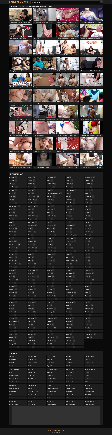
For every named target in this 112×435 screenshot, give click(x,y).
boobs (12, 296)
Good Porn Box (70, 363)
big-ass (13, 241)
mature (50, 302)
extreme (31, 267)
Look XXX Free (51, 375)
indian (50, 244)
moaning (51, 312)
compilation (14, 347)
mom (50, 315)
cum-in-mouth (33, 196)
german (31, 328)
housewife (51, 225)
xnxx (87, 321)
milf (49, 305)
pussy (69, 232)
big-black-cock (14, 244)
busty (12, 305)
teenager (88, 222)
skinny (69, 299)
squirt (69, 334)
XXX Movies (88, 398)
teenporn (89, 232)
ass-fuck (13, 203)
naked (50, 321)
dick (30, 235)
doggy (31, 244)
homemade (51, 216)
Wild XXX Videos (70, 366)
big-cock (13, 257)
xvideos (88, 325)
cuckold (31, 190)
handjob (51, 187)
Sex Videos (31, 369)
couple (31, 180)
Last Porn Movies (33, 398)
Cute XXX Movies (51, 404)
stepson (88, 187)
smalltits (69, 321)
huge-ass (51, 228)
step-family (70, 341)
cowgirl (31, 184)
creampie (32, 187)
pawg (68, 193)
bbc (11, 219)
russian (69, 280)
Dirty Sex (11, 366)
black (12, 276)
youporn (88, 337)
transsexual (89, 273)
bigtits (12, 273)
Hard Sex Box (13, 398)
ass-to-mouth (14, 206)
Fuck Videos (12, 385)
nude (50, 334)
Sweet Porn (12, 401)
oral (49, 344)
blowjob (13, 286)
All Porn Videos (32, 388)
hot (49, 222)
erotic (31, 257)
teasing (88, 212)
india (50, 241)
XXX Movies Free (32, 385)
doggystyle (32, 248)
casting (12, 315)
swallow (88, 203)
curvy (31, 209)
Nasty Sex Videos (33, 359)
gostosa (31, 341)
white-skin (89, 312)
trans (88, 267)
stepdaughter (90, 177)
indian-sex (51, 251)
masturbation (52, 299)
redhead (70, 257)
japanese (51, 260)
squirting (70, 337)
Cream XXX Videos (33, 391)
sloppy (69, 308)
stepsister (89, 184)
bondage (13, 292)
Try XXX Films (31, 401)
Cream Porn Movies (52, 388)
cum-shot (32, 200)
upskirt (88, 286)
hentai (50, 206)
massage (51, 292)
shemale (70, 296)
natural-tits (51, 328)
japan (50, 257)
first (30, 299)
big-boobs (13, 248)
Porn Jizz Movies (51, 391)
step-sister (70, 347)
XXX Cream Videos (90, 369)
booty (12, 299)
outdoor (69, 184)
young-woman (90, 334)
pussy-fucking (71, 235)
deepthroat (32, 219)
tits (87, 257)
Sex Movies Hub (51, 398)
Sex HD (68, 385)
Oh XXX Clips (50, 401)
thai (87, 244)
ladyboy (50, 270)
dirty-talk (32, 241)
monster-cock (52, 318)
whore (88, 315)
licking (50, 283)
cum (31, 193)
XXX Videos (12, 356)
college (12, 344)
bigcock (12, 270)
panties (69, 187)
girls (31, 337)
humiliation (51, 235)
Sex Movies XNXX (89, 366)
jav (49, 264)
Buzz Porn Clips (70, 359)
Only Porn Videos (52, 379)
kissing (50, 267)
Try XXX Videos (51, 366)
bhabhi (12, 235)
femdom (32, 289)
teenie (88, 225)
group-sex (51, 177)
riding (69, 264)
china (12, 325)
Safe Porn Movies (70, 395)
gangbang (32, 318)
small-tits (70, 318)
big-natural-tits (15, 264)
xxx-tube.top (88, 388)
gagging (31, 315)
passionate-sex (71, 190)
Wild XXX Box (88, 395)
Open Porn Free (70, 388)
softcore (69, 325)
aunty (12, 209)
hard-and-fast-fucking (54, 193)
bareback (13, 216)
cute (31, 212)
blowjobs (13, 289)
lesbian (50, 276)
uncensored (89, 280)
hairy (50, 180)
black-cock (13, 280)
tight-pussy (89, 251)
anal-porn (13, 187)
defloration (32, 222)
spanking (69, 331)
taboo (88, 206)
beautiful (13, 228)
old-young (51, 341)
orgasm (50, 347)
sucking (88, 200)
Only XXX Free (70, 369)
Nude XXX (49, 395)
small (69, 315)
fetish (31, 292)
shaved (69, 289)
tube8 (87, 276)
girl (30, 331)
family (31, 280)
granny (31, 344)
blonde (12, 283)
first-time (32, 302)
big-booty (13, 251)
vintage (88, 289)
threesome (89, 248)
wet (87, 302)
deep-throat (33, 216)
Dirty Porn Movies (14, 375)
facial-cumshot (33, 276)
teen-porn (89, 219)
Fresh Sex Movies (14, 388)
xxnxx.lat (87, 385)
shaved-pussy (71, 292)
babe (12, 212)
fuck (31, 308)
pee (68, 196)
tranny (88, 264)
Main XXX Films (32, 379)
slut (68, 312)
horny (50, 219)
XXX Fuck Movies (89, 391)
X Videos (87, 375)
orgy (68, 177)
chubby (12, 331)
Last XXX (11, 363)
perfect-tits (70, 203)
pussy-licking (71, 238)
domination (33, 251)
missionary (51, 308)
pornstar (70, 219)
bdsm (12, 225)
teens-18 (89, 238)
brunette (13, 302)
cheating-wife (14, 321)
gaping (31, 321)
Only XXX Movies (70, 401)
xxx (87, 328)
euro (31, 260)
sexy (68, 286)
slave (68, 305)
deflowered (32, 225)
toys (87, 260)
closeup (13, 337)
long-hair (51, 289)
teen (88, 216)
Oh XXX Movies (32, 375)
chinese (12, 328)
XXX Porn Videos (89, 401)
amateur (13, 177)
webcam (88, 299)
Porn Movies (12, 359)
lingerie (50, 286)
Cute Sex (11, 372)
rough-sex (70, 273)
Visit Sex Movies (32, 363)
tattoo (88, 209)
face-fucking (33, 270)
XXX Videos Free (89, 404)
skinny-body (70, 302)
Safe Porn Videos (51, 356)
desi (30, 228)
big (11, 238)
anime (12, 193)
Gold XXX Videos (13, 404)
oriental (69, 180)
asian (12, 196)
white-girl (89, 308)
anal (12, 184)
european (32, 264)
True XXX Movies (70, 372)
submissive (89, 196)
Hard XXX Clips (32, 356)
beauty (12, 232)
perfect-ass (70, 200)
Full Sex (49, 385)
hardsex (50, 200)
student (88, 193)
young (88, 331)
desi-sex (32, 232)
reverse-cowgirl (72, 260)
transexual (89, 270)
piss (68, 212)
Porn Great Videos (52, 369)
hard (50, 190)
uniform (88, 283)
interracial (51, 254)
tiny (87, 254)
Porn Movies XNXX (14, 382)
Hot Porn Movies (13, 379)
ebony (31, 254)
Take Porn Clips (51, 372)
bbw (11, 222)
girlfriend (32, 334)
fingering (32, 296)
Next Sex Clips (51, 382)
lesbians (50, 280)
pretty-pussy (70, 225)
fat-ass (31, 286)
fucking (32, 312)
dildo (31, 238)
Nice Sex (49, 359)
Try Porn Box (31, 372)
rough (69, 270)
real (68, 244)
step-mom (70, 344)
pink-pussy (70, 209)
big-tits (13, 267)
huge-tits (51, 232)
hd (49, 203)
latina (50, 273)
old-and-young (52, 337)
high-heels (51, 209)
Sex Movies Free (70, 382)
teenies (88, 228)
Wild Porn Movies (14, 369)
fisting (31, 305)
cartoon (12, 312)
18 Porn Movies (89, 363)
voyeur (88, 296)
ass (11, 200)
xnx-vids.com (88, 379)
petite (69, 206)
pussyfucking (71, 241)
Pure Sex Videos (89, 356)
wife (87, 318)
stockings (89, 190)
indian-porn (51, 248)
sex (68, 283)
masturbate (51, 296)
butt (11, 308)
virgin (88, 292)
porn (69, 216)
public (69, 228)
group (31, 347)
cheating (13, 318)
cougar (31, 177)
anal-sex (13, 190)
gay (30, 325)
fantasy (31, 283)
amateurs (13, 180)
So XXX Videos (32, 366)
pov (68, 222)
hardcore (51, 196)
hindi (50, 212)
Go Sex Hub (31, 404)
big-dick (13, 260)
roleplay (69, 267)
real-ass (69, 248)
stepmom (89, 180)
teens (88, 235)
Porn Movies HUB (33, 395)
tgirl (87, 241)
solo (68, 328)
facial (31, 273)
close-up (13, 334)
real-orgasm (71, 251)
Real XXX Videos (70, 404)
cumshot (32, 203)
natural (50, 325)
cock (12, 341)
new (49, 331)
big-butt (13, 254)
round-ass (70, 276)
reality (69, 254)
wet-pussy (89, 305)
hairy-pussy (51, 184)
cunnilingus (33, 206)
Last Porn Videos (32, 382)
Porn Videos (12, 391)
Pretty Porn (69, 375)
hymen (50, 238)
